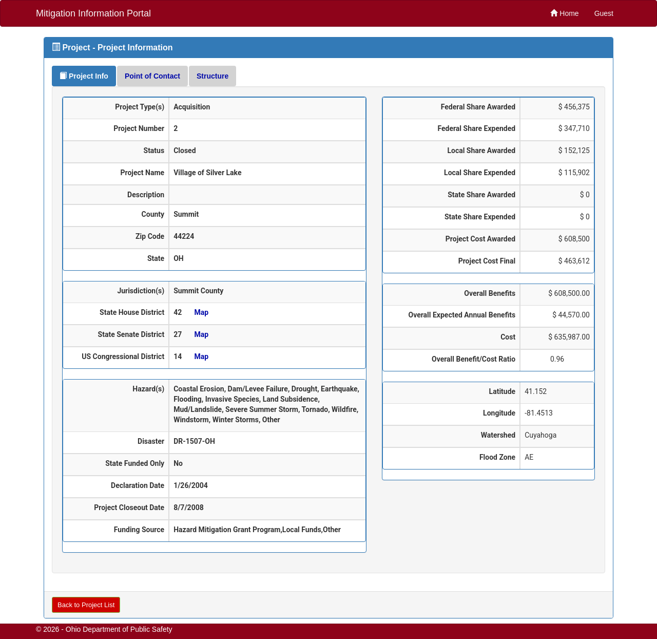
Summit (186, 214)
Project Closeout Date (129, 507)
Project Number (138, 128)
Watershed (498, 435)
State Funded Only (134, 463)
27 (177, 334)
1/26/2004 (190, 485)
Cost (507, 337)
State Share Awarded (481, 195)
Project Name (143, 172)
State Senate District (131, 334)
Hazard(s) (148, 389)
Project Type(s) (139, 107)
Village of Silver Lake (207, 172)
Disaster (151, 441)
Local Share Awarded (481, 150)
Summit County (198, 291)
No (178, 463)
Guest (603, 13)
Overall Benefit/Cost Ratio (473, 359)
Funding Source (139, 529)
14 (177, 356)
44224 (183, 236)
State (155, 258)
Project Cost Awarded (480, 239)
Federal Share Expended (476, 128)
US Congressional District (123, 356)
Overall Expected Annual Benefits (461, 315)
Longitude (499, 413)
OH (178, 258)
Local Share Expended (479, 172)
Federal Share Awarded (478, 107)
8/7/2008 (188, 507)
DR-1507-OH (194, 441)
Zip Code (150, 236)
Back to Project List (85, 605)
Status (154, 150)
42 (177, 312)
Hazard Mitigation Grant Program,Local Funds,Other (257, 529)
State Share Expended (480, 217)
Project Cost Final (486, 261)
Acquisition (191, 107)
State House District (132, 312)
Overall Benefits (489, 293)
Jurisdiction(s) (140, 291)
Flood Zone (497, 457)
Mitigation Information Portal (93, 13)
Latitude (502, 391)
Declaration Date (137, 485)
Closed (184, 150)
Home (564, 13)
